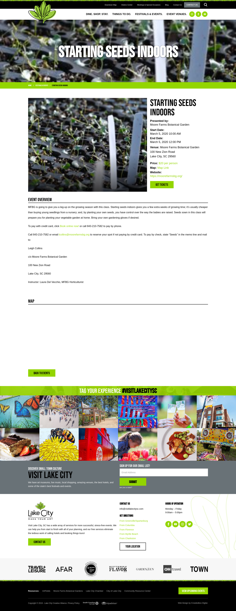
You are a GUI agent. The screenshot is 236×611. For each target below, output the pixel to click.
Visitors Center (126, 5)
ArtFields (46, 591)
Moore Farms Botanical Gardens (68, 591)
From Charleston (128, 538)
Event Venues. (177, 14)
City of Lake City (114, 591)
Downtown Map (111, 5)
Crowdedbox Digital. (199, 603)
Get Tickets (162, 184)
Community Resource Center (137, 591)
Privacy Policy (73, 603)
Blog (167, 5)
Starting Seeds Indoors (60, 85)
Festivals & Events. (149, 14)
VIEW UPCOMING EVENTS (193, 591)
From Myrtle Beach (129, 534)
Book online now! (69, 226)
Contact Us (177, 5)
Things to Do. (121, 14)
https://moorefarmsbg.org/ (166, 176)
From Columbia (127, 525)
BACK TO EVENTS (42, 373)
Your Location (132, 546)
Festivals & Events (42, 85)
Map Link (163, 167)
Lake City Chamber (94, 591)
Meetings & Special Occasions (148, 5)
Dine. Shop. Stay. (97, 14)
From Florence (127, 529)
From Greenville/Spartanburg (134, 521)
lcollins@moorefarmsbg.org (74, 234)
